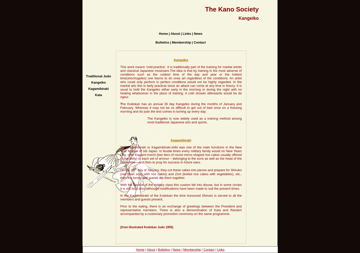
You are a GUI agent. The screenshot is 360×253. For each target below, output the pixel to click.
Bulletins (164, 249)
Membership (192, 249)
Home (140, 249)
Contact (209, 249)
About (151, 249)
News (176, 249)
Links (220, 249)
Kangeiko (181, 60)
